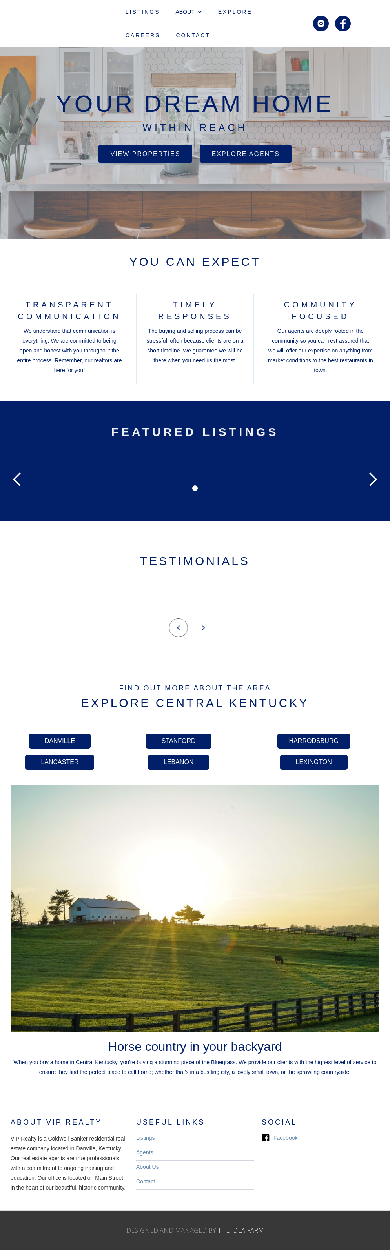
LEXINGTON (314, 762)
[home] (68, 23)
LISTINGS (143, 12)
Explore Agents (246, 154)
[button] (189, 12)
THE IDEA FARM (241, 1230)
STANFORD (179, 741)
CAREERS (143, 35)
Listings (145, 1138)
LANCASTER (59, 762)
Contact (145, 1181)
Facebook (285, 1138)
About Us (147, 1167)
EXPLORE (235, 12)
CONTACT (193, 35)
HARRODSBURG (314, 741)
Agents (144, 1152)
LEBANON (178, 762)
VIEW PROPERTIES (145, 154)
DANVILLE (60, 741)
